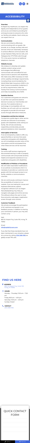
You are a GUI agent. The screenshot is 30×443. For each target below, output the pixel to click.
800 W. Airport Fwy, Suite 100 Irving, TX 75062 (14, 287)
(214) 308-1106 (20, 3)
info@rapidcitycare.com (9, 227)
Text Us (22, 441)
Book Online (23, 3)
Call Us (7, 441)
